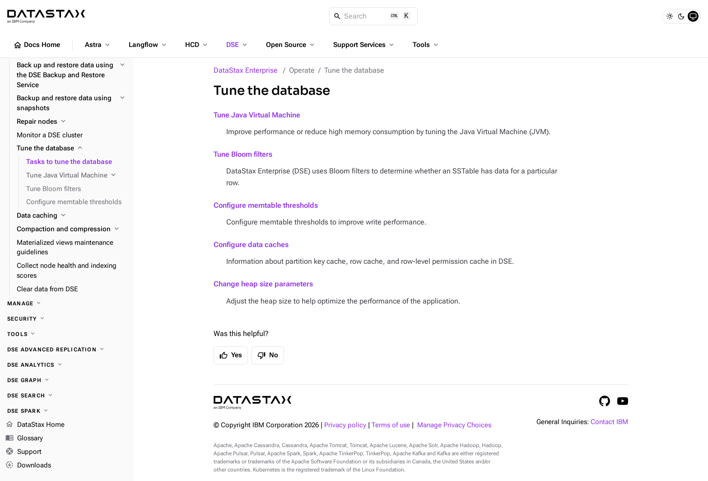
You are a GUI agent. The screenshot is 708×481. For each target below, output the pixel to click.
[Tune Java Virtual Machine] (76, 175)
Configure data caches (251, 244)
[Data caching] (71, 216)
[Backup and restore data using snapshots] (71, 103)
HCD (197, 45)
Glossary (24, 439)
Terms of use (391, 425)
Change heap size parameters (263, 284)
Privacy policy (345, 425)
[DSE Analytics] (67, 365)
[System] (693, 16)
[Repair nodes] (71, 122)
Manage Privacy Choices (454, 425)
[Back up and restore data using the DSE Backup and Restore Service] (71, 75)
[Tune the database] (71, 148)
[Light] (669, 16)
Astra (98, 45)
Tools (426, 45)
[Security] (67, 319)
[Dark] (681, 16)
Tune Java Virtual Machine (257, 115)
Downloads (28, 465)
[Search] (373, 16)
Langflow (148, 45)
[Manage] (67, 303)
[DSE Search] (67, 395)
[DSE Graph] (67, 380)
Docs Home (36, 45)
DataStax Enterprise (246, 70)
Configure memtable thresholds (266, 205)
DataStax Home (35, 425)
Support (23, 452)
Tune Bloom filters (243, 154)
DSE (237, 45)
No (267, 355)
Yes (230, 355)
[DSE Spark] (67, 411)
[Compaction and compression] (71, 229)
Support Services (364, 45)
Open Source (291, 45)
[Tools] (67, 334)
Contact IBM (609, 422)
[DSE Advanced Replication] (67, 349)
